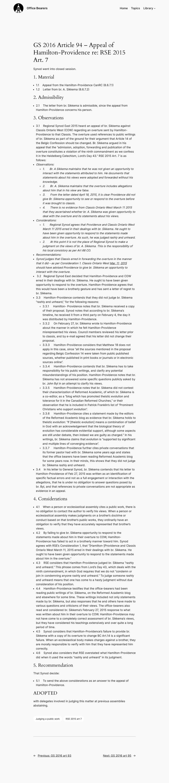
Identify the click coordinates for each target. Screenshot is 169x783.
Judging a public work (48, 718)
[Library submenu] (154, 8)
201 (122, 263)
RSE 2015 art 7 (74, 718)
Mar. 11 (114, 263)
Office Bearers (37, 8)
